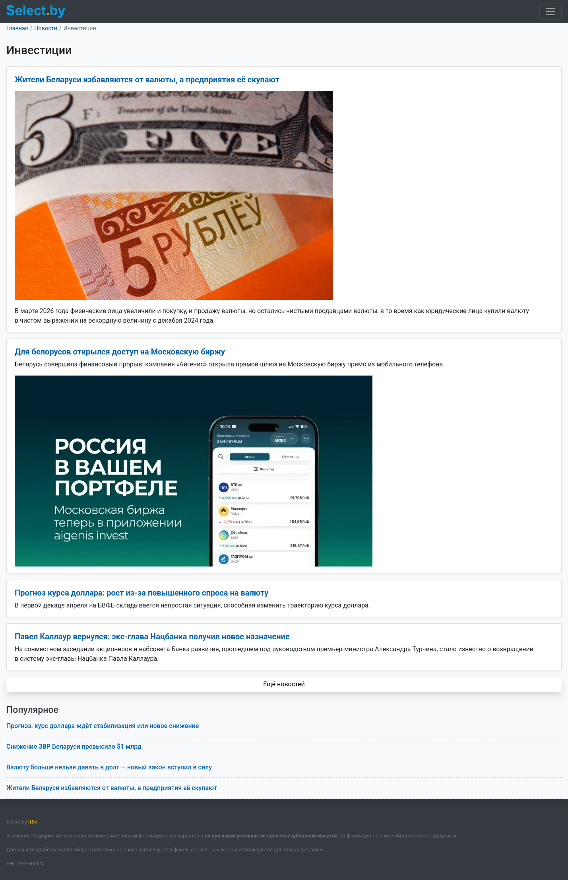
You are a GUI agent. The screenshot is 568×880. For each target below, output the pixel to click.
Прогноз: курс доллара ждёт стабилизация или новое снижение (102, 726)
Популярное (32, 710)
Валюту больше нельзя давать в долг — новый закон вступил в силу (109, 767)
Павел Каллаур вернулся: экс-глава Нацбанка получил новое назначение (152, 636)
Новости (45, 28)
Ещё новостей (284, 684)
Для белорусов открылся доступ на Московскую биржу (120, 351)
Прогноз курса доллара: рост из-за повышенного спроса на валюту (141, 593)
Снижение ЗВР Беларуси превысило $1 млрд (74, 746)
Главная (17, 28)
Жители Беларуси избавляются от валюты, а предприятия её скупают (147, 79)
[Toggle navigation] (550, 11)
